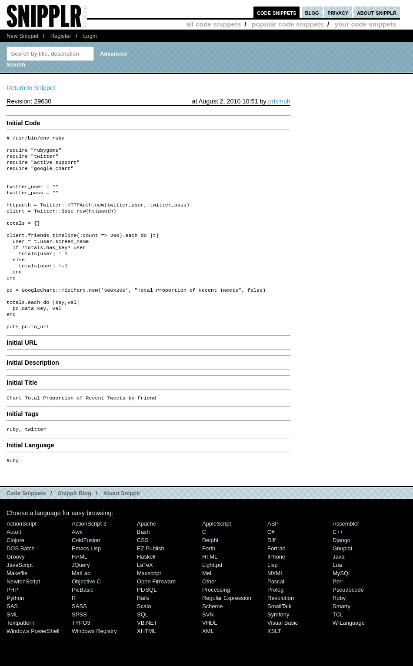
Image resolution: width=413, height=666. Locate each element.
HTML (209, 587)
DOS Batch (21, 579)
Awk (77, 562)
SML (12, 645)
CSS (143, 570)
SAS (12, 636)
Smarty (341, 636)
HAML (79, 587)
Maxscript (149, 603)
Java (338, 587)
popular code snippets (288, 24)
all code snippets (213, 24)
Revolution (280, 628)
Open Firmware (156, 612)
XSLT (274, 661)
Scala (144, 636)
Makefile (17, 603)
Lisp (272, 595)
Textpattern (20, 653)
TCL (338, 645)
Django (341, 570)
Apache (146, 554)
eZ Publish (150, 579)
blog (312, 12)
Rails (143, 628)
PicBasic (82, 620)
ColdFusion (86, 570)
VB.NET (147, 653)
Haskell (146, 587)
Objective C (86, 612)
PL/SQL (147, 620)
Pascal (275, 612)
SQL (142, 645)
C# (271, 562)
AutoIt (14, 562)
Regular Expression (226, 628)
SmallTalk (279, 636)
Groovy (16, 587)
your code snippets (365, 24)
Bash (143, 562)
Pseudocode (348, 620)
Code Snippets (26, 523)
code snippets (276, 12)
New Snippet (22, 36)
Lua (337, 595)
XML (208, 661)
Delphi (210, 570)
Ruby (339, 628)
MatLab (81, 603)
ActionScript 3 (89, 554)
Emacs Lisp (86, 579)
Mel (206, 603)
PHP (12, 620)
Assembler (346, 554)
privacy (337, 12)
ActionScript (22, 554)
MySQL (342, 603)
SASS (79, 636)
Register (60, 36)
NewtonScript (23, 612)
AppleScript (216, 554)
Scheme (212, 636)
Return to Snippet (31, 87)
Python (15, 628)
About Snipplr (121, 523)
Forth (208, 579)
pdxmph (279, 101)
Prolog (275, 620)
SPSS (79, 645)
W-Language (349, 653)
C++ (338, 562)
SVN (208, 645)
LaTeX (145, 595)
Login (90, 36)
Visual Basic (282, 653)
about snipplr (376, 12)
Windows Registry (94, 661)
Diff (271, 570)
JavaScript (20, 595)
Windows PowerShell (33, 661)
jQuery (81, 595)
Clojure (15, 570)
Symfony (278, 645)
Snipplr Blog (74, 523)
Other (209, 612)
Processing (216, 620)
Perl (338, 612)
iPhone (276, 587)
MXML (275, 603)
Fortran (276, 579)
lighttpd (212, 595)
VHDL (209, 653)
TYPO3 (81, 653)
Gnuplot (342, 579)
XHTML (146, 661)
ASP (273, 554)
